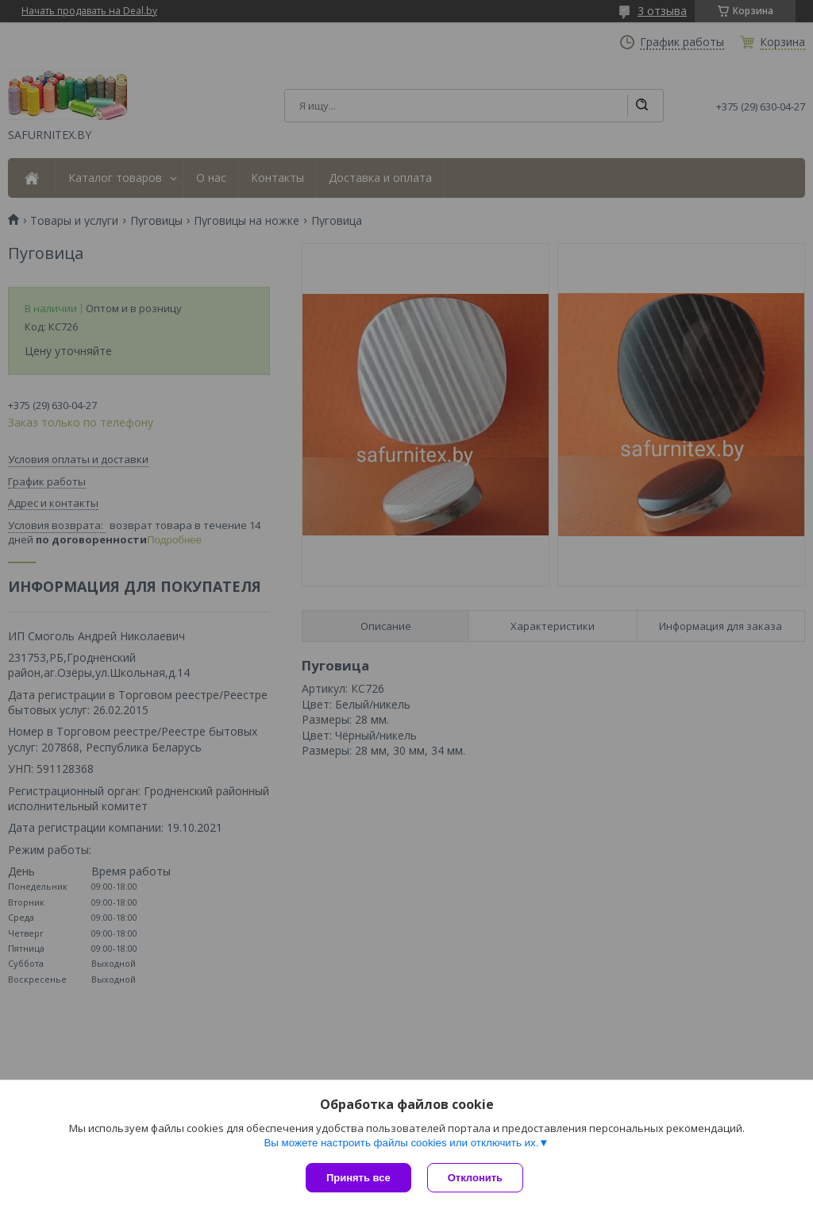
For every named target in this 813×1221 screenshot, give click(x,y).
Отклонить (475, 1178)
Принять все (358, 1178)
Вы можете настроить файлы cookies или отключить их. (401, 1143)
